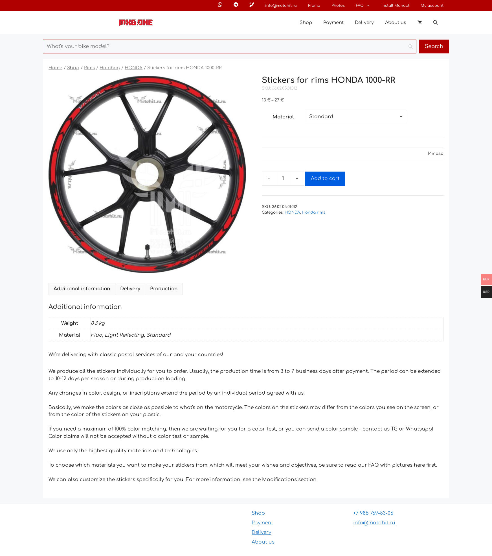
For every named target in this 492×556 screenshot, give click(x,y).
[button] (435, 22)
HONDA (133, 67)
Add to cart (325, 178)
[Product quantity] (283, 179)
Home (55, 67)
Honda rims (313, 212)
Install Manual (395, 6)
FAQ (366, 5)
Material (283, 117)
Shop (306, 22)
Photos (338, 6)
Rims (89, 67)
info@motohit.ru (281, 6)
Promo (314, 6)
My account (432, 6)
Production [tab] (164, 288)
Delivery (364, 22)
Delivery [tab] (130, 288)
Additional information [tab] (82, 288)
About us (395, 22)
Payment (333, 22)
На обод (110, 67)
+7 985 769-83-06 (373, 513)
